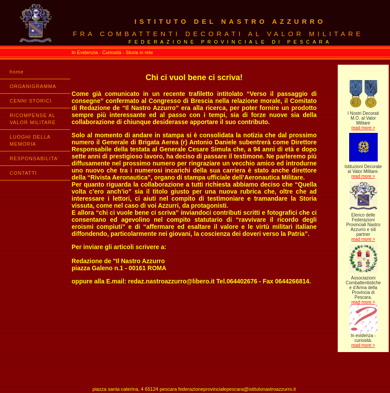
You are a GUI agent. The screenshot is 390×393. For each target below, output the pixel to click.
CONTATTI (23, 173)
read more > (363, 127)
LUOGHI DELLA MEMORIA (30, 140)
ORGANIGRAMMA (33, 86)
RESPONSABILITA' (34, 158)
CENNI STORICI (31, 100)
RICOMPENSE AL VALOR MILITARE (33, 119)
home (17, 71)
